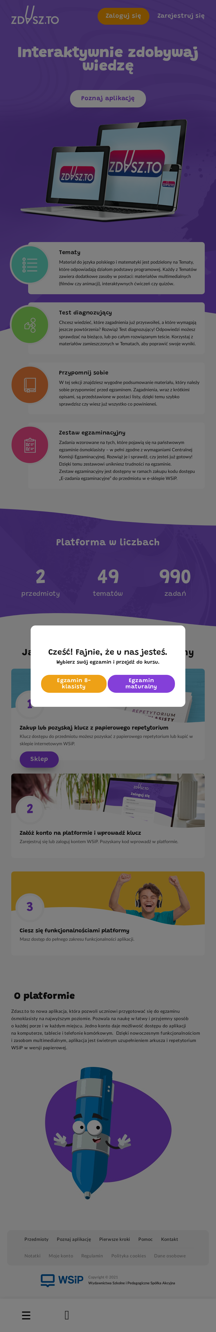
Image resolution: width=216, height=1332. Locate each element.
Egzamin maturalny (141, 684)
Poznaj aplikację (108, 99)
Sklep (39, 759)
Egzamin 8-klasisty (74, 684)
